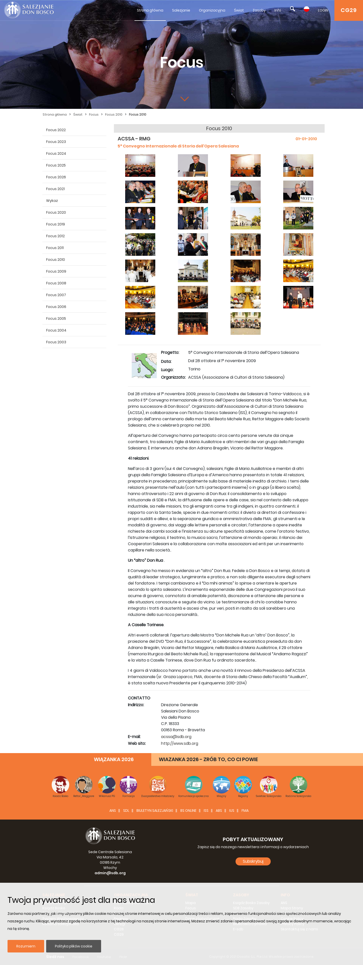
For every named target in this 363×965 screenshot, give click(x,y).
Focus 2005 (56, 318)
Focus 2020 (56, 212)
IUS (231, 810)
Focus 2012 (55, 235)
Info (277, 10)
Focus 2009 (56, 271)
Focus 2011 (55, 247)
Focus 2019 (55, 224)
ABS (219, 810)
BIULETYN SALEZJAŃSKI (154, 810)
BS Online (188, 810)
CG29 (349, 10)
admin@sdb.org (110, 872)
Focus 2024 (56, 153)
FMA (245, 810)
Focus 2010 (113, 114)
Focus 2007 (56, 294)
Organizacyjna (212, 10)
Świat (239, 10)
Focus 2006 (56, 306)
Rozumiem (25, 946)
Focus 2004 (56, 330)
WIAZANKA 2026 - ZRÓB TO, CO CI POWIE (208, 759)
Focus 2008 (56, 283)
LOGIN (323, 10)
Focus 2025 (56, 165)
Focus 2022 (56, 129)
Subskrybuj (253, 861)
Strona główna (150, 10)
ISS (206, 810)
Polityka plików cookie (73, 946)
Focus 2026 (56, 177)
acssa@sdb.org (176, 737)
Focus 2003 (56, 342)
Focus (94, 114)
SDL (126, 810)
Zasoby (259, 10)
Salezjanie (181, 10)
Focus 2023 (56, 141)
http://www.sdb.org (179, 743)
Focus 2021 (55, 188)
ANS (112, 810)
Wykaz (52, 200)
